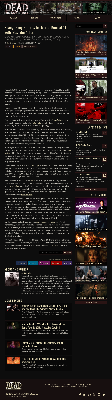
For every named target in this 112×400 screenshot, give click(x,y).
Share (67, 253)
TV (63, 385)
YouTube (56, 263)
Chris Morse (81, 100)
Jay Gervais (11, 43)
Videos (8, 46)
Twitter (33, 263)
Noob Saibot (57, 120)
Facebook (22, 263)
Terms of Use (10, 396)
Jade (33, 180)
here (34, 201)
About (73, 387)
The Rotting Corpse (84, 77)
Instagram (44, 263)
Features (89, 385)
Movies (57, 385)
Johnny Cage (33, 165)
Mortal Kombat (30, 46)
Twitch (67, 263)
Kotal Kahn (36, 123)
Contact (83, 387)
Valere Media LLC (17, 394)
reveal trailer (13, 186)
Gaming (17, 46)
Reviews (79, 385)
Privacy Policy (21, 396)
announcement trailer (45, 222)
